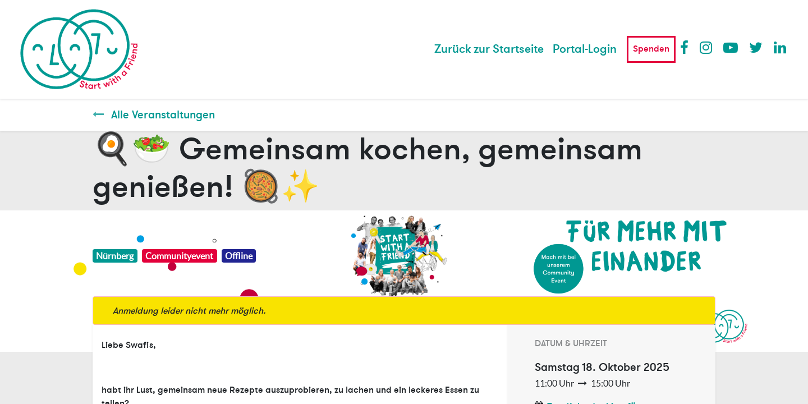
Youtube (730, 47)
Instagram (706, 47)
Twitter (756, 47)
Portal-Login (585, 49)
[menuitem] (489, 49)
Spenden (651, 49)
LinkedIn (780, 47)
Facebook (687, 47)
